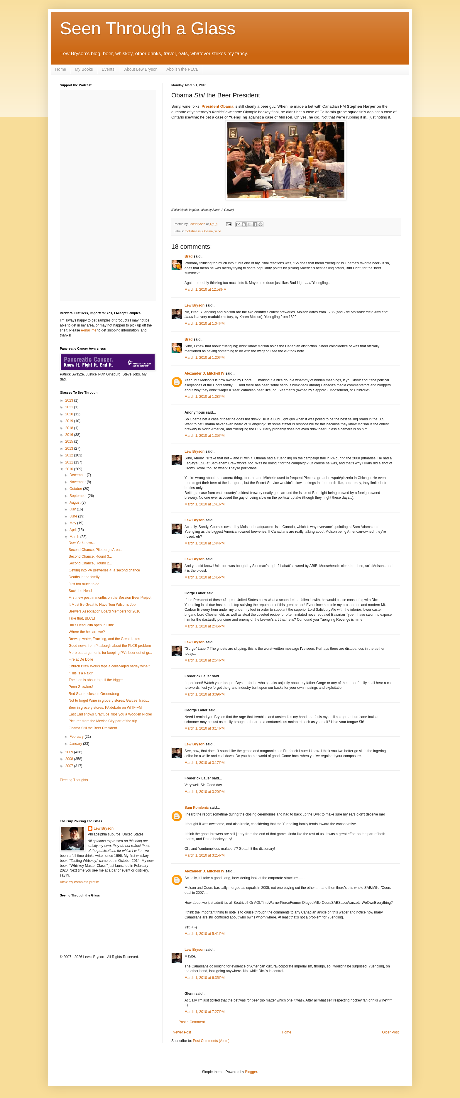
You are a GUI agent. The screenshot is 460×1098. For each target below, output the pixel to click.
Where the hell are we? (87, 632)
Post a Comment (192, 1022)
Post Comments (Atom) (211, 1041)
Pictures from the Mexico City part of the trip (103, 721)
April (73, 530)
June (74, 516)
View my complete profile (79, 882)
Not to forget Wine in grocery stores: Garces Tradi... (109, 700)
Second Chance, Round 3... (90, 556)
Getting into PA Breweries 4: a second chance (104, 570)
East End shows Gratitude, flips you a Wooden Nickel (110, 714)
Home (60, 69)
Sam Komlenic (197, 808)
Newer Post (182, 1032)
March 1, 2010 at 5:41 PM (204, 934)
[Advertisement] (94, 800)
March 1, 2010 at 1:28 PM (204, 397)
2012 (69, 455)
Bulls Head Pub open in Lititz (91, 625)
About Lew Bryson (141, 69)
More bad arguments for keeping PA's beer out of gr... (110, 653)
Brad (188, 256)
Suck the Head (80, 591)
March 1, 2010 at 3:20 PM (204, 792)
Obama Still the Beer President (93, 728)
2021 (69, 407)
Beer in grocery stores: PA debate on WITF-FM (105, 708)
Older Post (390, 1032)
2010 (69, 469)
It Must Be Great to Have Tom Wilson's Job (102, 605)
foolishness (193, 231)
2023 (69, 400)
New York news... (82, 543)
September (79, 496)
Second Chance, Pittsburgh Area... (96, 550)
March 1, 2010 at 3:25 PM (204, 855)
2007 (69, 766)
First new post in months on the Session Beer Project (110, 597)
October (76, 489)
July (73, 509)
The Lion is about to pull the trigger (96, 680)
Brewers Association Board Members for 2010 (104, 611)
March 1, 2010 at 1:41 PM (204, 504)
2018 (69, 428)
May (73, 523)
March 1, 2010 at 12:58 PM (205, 289)
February (77, 737)
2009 (69, 752)
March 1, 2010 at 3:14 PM (204, 728)
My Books (84, 69)
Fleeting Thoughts (74, 780)
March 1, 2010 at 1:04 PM (204, 324)
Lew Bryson (194, 305)
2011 (69, 462)
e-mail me (89, 330)
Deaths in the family (84, 577)
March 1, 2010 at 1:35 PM (204, 436)
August (76, 502)
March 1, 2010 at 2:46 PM (204, 626)
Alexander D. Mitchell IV (204, 373)
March (75, 537)
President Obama (217, 106)
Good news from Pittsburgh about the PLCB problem (110, 646)
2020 (69, 414)
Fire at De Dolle (81, 659)
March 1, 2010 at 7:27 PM (204, 1012)
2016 (69, 435)
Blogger (251, 1072)
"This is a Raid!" (81, 673)
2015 (69, 441)
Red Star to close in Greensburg (94, 694)
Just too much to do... (85, 584)
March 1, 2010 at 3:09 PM (204, 694)
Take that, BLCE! (82, 618)
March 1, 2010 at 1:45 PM (204, 577)
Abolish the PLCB (182, 69)
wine (217, 231)
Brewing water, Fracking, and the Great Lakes (104, 639)
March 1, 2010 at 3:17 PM (204, 763)
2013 (69, 448)
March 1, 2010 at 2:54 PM (204, 660)
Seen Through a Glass (148, 28)
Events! (109, 69)
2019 (69, 421)
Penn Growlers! (81, 687)
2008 (69, 759)
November (78, 482)
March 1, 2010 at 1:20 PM (204, 358)
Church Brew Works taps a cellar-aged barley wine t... (111, 666)
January (76, 744)
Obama (207, 231)
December (78, 475)
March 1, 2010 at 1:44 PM (204, 543)
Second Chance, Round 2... (90, 563)
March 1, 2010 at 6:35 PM (204, 978)
